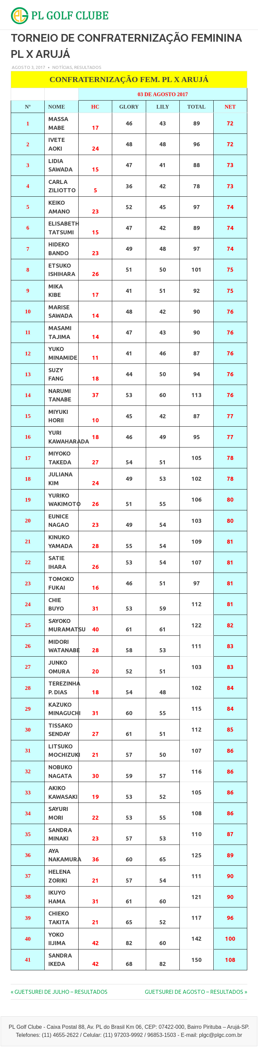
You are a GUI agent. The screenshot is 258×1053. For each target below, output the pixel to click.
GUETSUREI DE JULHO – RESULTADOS (61, 992)
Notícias (62, 67)
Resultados (87, 67)
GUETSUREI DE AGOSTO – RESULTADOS (194, 992)
